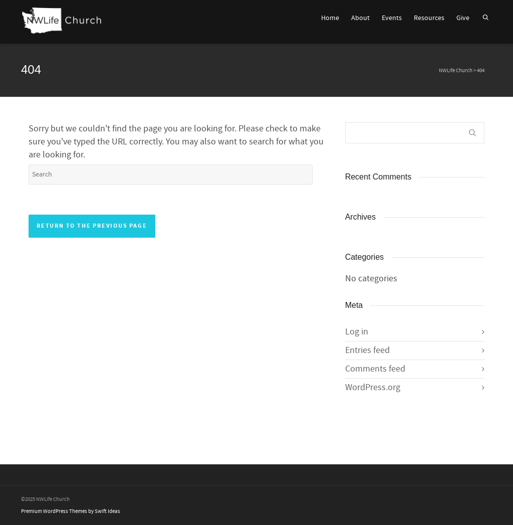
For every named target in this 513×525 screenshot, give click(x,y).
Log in (356, 331)
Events (392, 18)
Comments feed (375, 369)
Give (462, 18)
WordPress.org (372, 387)
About (360, 18)
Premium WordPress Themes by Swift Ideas (70, 511)
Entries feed (367, 350)
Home (330, 18)
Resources (429, 18)
